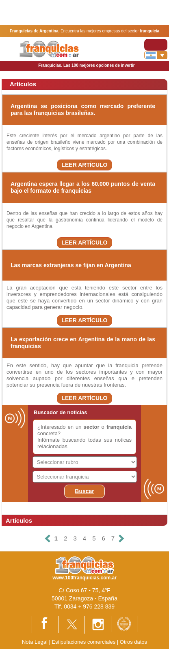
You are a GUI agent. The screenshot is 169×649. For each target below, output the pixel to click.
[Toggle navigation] (155, 45)
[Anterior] (47, 539)
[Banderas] (155, 55)
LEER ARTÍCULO (84, 165)
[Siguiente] (121, 539)
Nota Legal (35, 642)
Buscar (84, 491)
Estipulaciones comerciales (84, 642)
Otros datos (133, 642)
